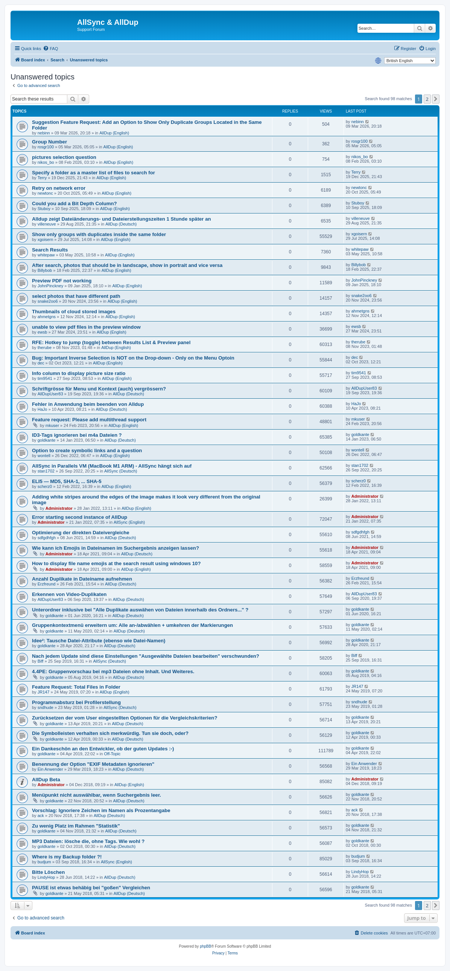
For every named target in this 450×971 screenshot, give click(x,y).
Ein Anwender (50, 769)
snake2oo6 (48, 301)
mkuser (52, 425)
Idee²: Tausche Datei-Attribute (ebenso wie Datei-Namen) (98, 640)
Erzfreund (47, 584)
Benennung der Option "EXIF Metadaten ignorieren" (93, 764)
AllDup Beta (46, 779)
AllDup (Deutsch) (121, 224)
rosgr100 (46, 147)
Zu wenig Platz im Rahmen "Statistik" (76, 826)
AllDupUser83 (50, 394)
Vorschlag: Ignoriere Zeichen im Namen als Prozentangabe (101, 810)
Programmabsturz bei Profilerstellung (76, 702)
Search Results (50, 250)
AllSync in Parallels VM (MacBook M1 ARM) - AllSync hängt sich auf (112, 466)
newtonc (45, 193)
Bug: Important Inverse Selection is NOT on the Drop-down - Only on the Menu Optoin (133, 358)
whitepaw (46, 255)
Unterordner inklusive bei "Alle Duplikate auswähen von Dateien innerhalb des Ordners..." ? (140, 610)
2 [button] (427, 99)
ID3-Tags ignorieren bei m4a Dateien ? (77, 435)
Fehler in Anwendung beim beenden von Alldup (88, 404)
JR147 (44, 692)
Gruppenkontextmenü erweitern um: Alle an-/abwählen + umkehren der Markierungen (132, 625)
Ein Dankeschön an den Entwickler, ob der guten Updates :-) (103, 748)
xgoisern (45, 239)
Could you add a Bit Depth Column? (74, 203)
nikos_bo (46, 162)
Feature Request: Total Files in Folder (76, 687)
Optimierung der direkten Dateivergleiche (80, 532)
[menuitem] (50, 48)
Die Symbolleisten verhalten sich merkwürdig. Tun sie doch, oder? (110, 733)
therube (45, 347)
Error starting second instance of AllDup (79, 517)
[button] (435, 99)
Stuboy (44, 208)
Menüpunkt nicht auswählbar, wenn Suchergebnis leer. (96, 795)
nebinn (44, 133)
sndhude (45, 707)
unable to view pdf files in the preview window (86, 327)
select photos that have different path (76, 296)
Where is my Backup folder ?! (67, 857)
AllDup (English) (114, 133)
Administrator (59, 508)
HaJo (42, 409)
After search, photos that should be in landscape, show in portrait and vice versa (127, 265)
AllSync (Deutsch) (120, 471)
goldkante (47, 440)
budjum (44, 862)
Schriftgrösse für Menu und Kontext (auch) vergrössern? (99, 389)
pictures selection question (64, 157)
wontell (44, 455)
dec (41, 363)
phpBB (205, 946)
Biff (41, 661)
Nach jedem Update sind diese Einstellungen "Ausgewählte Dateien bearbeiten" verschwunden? (145, 656)
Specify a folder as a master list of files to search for (93, 172)
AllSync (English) (129, 522)
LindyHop (46, 877)
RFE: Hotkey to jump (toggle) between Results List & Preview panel (111, 342)
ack (41, 815)
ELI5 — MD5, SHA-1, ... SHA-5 (67, 481)
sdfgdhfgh (47, 537)
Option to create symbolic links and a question (87, 450)
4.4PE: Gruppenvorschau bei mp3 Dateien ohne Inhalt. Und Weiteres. (113, 671)
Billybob (45, 270)
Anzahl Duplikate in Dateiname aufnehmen (82, 579)
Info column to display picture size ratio (78, 373)
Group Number (49, 142)
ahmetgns (47, 316)
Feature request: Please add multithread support (89, 419)
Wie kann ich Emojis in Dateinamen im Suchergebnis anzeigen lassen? (115, 548)
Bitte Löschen (48, 872)
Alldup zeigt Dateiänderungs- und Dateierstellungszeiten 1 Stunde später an (121, 219)
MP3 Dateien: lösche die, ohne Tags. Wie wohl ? (88, 841)
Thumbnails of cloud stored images (74, 311)
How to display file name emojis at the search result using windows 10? (116, 563)
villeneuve (47, 224)
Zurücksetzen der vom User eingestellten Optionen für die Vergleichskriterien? (124, 718)
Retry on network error (58, 188)
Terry (42, 177)
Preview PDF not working (61, 281)
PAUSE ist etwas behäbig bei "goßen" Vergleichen (91, 887)
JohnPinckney (51, 286)
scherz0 (45, 486)
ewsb (42, 332)
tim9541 (45, 378)
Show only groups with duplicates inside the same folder (99, 234)
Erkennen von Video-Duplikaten (69, 594)
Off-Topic (112, 753)
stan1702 (46, 471)
